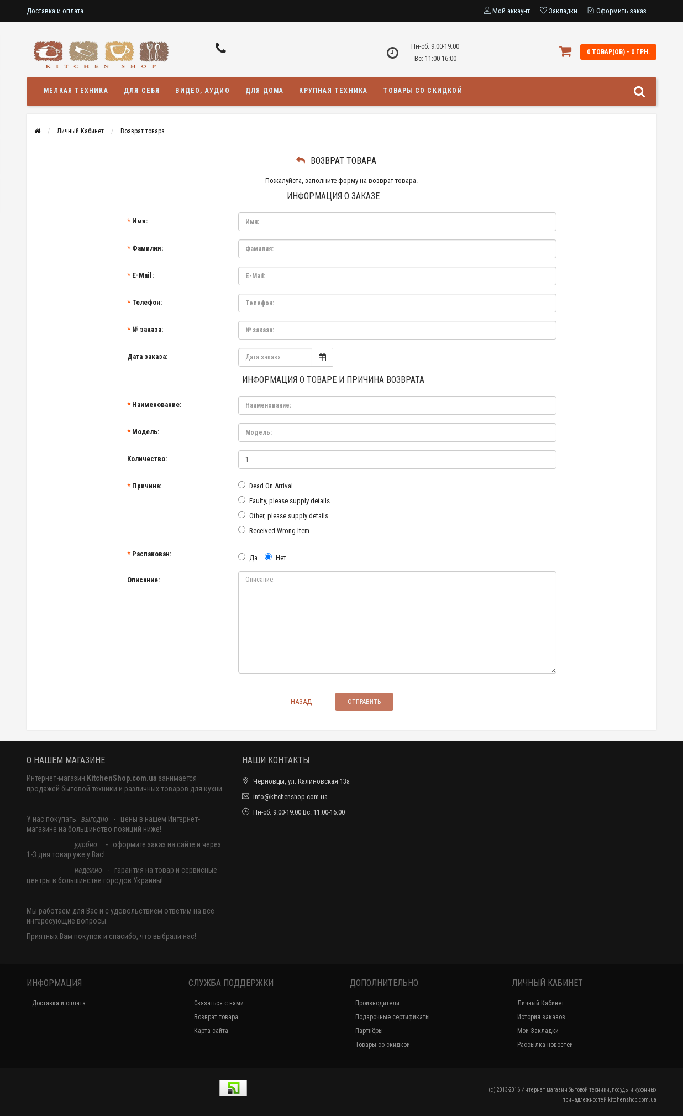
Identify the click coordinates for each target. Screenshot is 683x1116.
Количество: (147, 459)
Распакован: (151, 554)
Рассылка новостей (545, 1045)
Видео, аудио (202, 91)
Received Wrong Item (273, 530)
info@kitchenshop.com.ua (290, 796)
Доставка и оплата (55, 11)
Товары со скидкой (422, 91)
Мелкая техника (76, 91)
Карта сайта (211, 1031)
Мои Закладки (538, 1031)
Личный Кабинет (80, 131)
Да (248, 557)
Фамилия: (147, 248)
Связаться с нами (219, 1003)
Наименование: (156, 404)
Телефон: (147, 302)
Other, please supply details (283, 515)
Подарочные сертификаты (392, 1017)
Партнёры (369, 1031)
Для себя (142, 91)
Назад (301, 701)
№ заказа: (147, 329)
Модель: (145, 431)
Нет (275, 557)
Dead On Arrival (265, 485)
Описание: (143, 580)
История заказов (541, 1017)
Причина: (146, 486)
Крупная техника (333, 91)
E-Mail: (143, 275)
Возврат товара (142, 131)
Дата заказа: (147, 356)
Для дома (264, 91)
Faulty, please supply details (284, 500)
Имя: (140, 221)
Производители (377, 1003)
